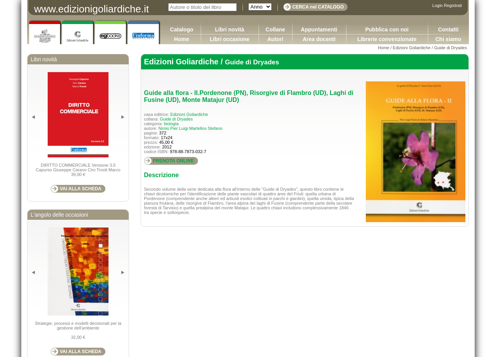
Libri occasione (230, 39)
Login (437, 5)
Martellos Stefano (205, 128)
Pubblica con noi (386, 29)
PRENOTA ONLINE (173, 161)
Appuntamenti (319, 29)
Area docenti (319, 39)
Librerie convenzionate (386, 39)
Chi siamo (448, 39)
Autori (275, 39)
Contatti (448, 29)
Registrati (453, 5)
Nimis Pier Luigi (173, 128)
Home (181, 39)
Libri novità (229, 29)
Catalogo (181, 29)
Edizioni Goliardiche (412, 47)
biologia (171, 123)
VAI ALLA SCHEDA (81, 188)
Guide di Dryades (450, 47)
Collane (275, 29)
